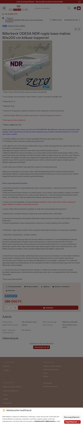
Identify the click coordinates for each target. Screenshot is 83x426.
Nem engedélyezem (71, 417)
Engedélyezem (72, 422)
